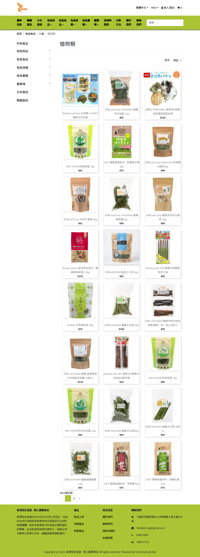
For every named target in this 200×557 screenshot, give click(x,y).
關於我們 (108, 516)
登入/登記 (168, 7)
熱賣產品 (79, 530)
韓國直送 (22, 100)
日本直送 (22, 92)
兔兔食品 (30, 33)
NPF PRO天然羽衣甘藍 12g (80, 431)
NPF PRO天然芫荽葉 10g (163, 378)
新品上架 (79, 516)
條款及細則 (109, 530)
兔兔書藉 (22, 75)
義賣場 (21, 84)
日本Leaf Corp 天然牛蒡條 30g (80, 219)
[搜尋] (165, 22)
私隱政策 (108, 538)
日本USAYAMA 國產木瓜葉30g (121, 431)
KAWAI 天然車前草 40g (80, 325)
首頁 (19, 33)
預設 (176, 60)
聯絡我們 (108, 523)
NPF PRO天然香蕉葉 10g (80, 166)
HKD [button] (153, 7)
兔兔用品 (22, 51)
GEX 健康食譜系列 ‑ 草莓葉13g (121, 483)
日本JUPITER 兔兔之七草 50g (121, 272)
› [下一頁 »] (79, 498)
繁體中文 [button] (141, 7)
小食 (41, 33)
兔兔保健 (22, 67)
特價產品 (79, 523)
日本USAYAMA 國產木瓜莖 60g (121, 325)
